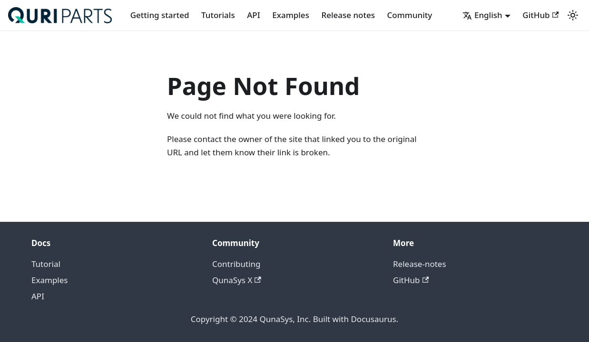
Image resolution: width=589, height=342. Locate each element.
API (253, 15)
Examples (290, 15)
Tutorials (218, 15)
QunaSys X (236, 280)
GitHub (540, 15)
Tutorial (45, 263)
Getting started (159, 15)
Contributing (236, 263)
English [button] (482, 15)
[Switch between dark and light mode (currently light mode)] (573, 15)
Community (409, 15)
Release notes (348, 15)
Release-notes (419, 263)
